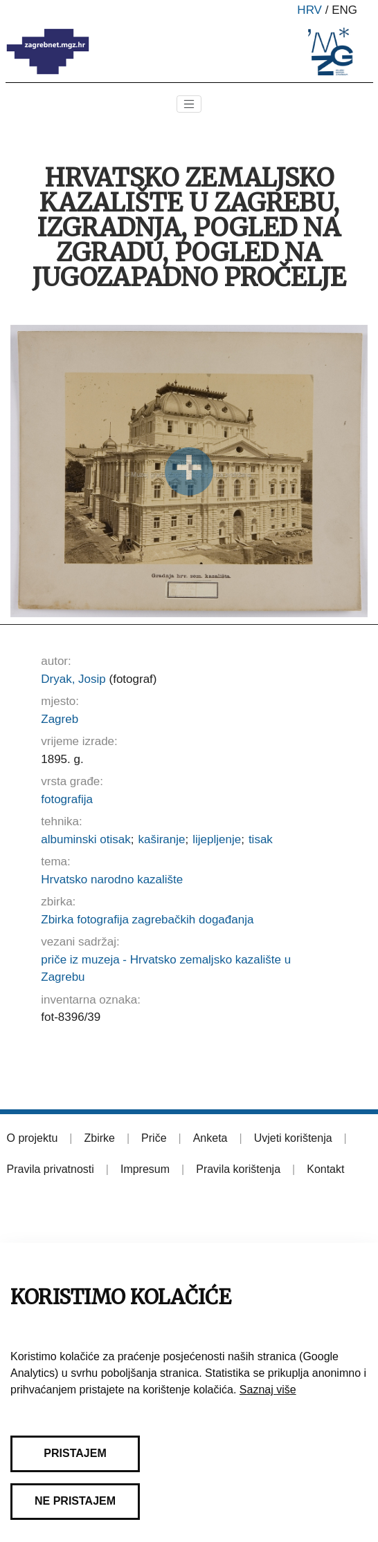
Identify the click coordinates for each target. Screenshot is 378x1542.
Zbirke (99, 1138)
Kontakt (325, 1169)
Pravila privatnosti (50, 1169)
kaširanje (161, 839)
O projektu (32, 1138)
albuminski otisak (85, 839)
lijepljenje (216, 839)
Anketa (210, 1138)
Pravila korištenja (238, 1169)
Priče (153, 1138)
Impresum (145, 1169)
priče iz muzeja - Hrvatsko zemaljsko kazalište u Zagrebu (166, 968)
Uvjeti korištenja (293, 1138)
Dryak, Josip (73, 679)
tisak (261, 839)
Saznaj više (268, 1389)
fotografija (67, 799)
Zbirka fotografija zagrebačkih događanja (147, 919)
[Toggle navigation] (189, 104)
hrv (309, 10)
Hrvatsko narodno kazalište (112, 879)
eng (344, 10)
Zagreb (59, 719)
